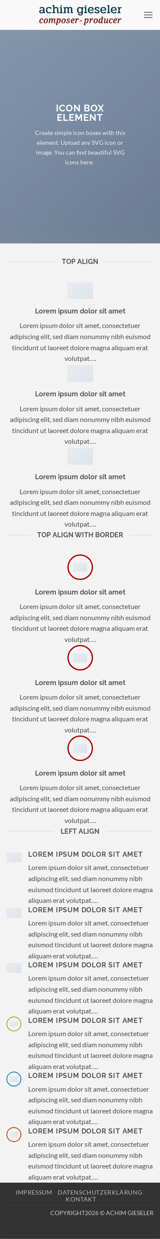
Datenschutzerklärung (100, 1192)
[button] (148, 14)
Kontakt (81, 1199)
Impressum (34, 1192)
